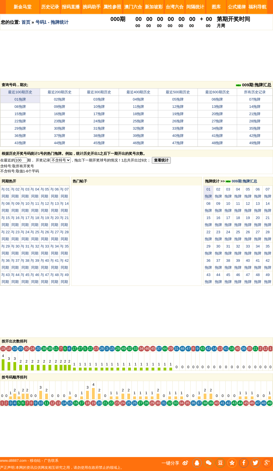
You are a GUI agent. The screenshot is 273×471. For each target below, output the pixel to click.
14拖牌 (254, 106)
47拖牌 (177, 143)
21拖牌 (254, 114)
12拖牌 (177, 106)
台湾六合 (175, 6)
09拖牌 (59, 106)
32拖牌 (138, 128)
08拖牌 (20, 106)
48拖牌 (217, 143)
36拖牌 (20, 136)
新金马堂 (22, 6)
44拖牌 (59, 143)
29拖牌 (20, 128)
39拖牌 (138, 136)
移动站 (35, 460)
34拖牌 (217, 128)
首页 (25, 22)
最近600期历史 (217, 92)
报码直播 (71, 6)
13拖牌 (217, 106)
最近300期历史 (99, 92)
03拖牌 (98, 99)
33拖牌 (177, 128)
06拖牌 (217, 99)
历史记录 (50, 6)
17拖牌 (98, 114)
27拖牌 (217, 121)
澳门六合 (133, 6)
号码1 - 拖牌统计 (52, 22)
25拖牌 (138, 121)
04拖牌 (138, 99)
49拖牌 (254, 143)
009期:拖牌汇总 (253, 84)
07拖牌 (254, 99)
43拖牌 (20, 143)
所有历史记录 (255, 92)
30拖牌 (59, 128)
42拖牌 (254, 136)
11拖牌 (138, 106)
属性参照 (112, 6)
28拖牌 (254, 121)
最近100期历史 (20, 92)
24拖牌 (98, 121)
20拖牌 (217, 114)
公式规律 (237, 6)
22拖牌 (20, 121)
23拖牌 (59, 121)
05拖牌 (177, 99)
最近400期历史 (138, 92)
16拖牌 (59, 114)
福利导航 (257, 6)
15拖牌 (20, 114)
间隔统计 (195, 6)
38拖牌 (98, 136)
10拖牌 (98, 106)
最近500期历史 (178, 92)
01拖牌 (20, 99)
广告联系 (51, 460)
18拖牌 (138, 114)
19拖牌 (177, 114)
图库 (216, 6)
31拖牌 (98, 128)
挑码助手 (92, 6)
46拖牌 (138, 143)
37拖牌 (59, 136)
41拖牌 (217, 136)
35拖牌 (254, 128)
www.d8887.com (13, 460)
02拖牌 (59, 99)
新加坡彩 (154, 6)
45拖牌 (98, 143)
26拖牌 (177, 121)
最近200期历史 (60, 92)
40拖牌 (177, 136)
